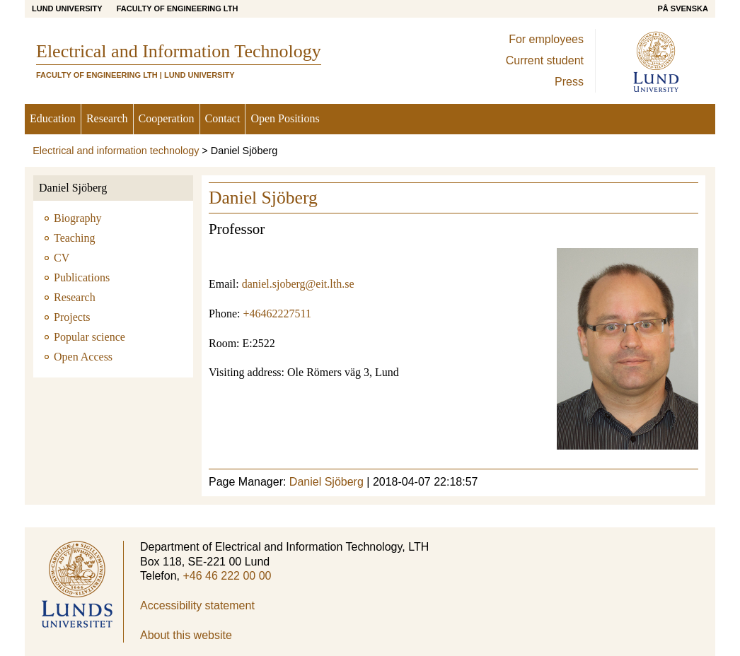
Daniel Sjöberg (73, 188)
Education (53, 118)
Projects (72, 317)
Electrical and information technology (116, 150)
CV (61, 258)
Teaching (74, 238)
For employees (546, 39)
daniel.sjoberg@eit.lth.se (298, 284)
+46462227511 (277, 314)
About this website (186, 635)
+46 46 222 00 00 (227, 576)
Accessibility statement (197, 605)
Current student (545, 60)
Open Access (83, 357)
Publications (82, 277)
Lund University (67, 8)
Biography (78, 218)
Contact (223, 118)
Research (107, 118)
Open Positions (284, 118)
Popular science (89, 337)
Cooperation (167, 118)
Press (569, 82)
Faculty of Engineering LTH (177, 8)
